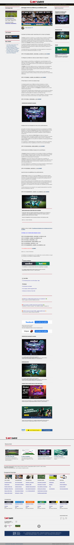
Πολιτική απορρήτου (19, 543)
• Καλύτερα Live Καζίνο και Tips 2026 (28, 290)
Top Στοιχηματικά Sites (64, 488)
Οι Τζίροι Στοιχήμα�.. (26, 456)
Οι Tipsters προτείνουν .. (59, 456)
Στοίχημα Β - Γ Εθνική (19, 493)
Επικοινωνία (7, 543)
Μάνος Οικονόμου (28, 27)
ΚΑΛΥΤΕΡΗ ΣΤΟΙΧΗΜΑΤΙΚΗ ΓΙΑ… (35, 4)
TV (50, 4)
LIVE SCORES (54, 4)
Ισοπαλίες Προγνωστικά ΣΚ (31, 486)
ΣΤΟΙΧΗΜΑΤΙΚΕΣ (45, 4)
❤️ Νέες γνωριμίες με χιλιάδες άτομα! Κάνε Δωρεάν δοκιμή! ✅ (33, 304)
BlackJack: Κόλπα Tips (9, 488)
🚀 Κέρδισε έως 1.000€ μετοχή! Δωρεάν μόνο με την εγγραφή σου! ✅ (34, 298)
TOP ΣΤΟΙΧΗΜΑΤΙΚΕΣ (24, 4)
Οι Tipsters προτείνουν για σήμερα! (12, 50)
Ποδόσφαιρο (51, 482)
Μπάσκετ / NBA (28, 484)
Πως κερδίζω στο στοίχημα (42, 486)
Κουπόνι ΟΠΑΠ (62, 486)
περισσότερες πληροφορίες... (11, 23)
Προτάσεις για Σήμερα (30, 482)
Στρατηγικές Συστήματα (42, 482)
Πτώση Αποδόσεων (63, 484)
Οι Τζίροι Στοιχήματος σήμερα (11, 47)
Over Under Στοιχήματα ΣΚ (30, 488)
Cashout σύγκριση (18, 486)
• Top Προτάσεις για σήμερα (27, 286)
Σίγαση (10, 36)
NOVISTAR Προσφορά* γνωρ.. (43, 456)
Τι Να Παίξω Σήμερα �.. (9, 456)
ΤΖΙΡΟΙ (18, 4)
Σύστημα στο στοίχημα (42, 488)
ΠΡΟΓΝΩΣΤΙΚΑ (8, 4)
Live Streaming (52, 488)
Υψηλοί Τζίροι (62, 482)
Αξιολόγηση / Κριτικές (8, 503)
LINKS (64, 4)
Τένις (50, 486)
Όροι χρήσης (13, 543)
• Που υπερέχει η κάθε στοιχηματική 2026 (29, 288)
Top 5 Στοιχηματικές (18, 482)
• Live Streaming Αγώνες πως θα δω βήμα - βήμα (31, 280)
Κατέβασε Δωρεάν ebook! (42, 493)
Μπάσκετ (50, 484)
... (12, 460)
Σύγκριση (6, 506)
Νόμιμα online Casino (8, 493)
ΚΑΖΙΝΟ (60, 4)
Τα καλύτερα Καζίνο (8, 482)
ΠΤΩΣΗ (14, 4)
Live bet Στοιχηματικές (19, 488)
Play (7, 36)
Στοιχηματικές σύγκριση (19, 484)
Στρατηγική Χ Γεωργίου (42, 484)
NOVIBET (48, 53)
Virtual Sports (7, 484)
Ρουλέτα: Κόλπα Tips (8, 486)
